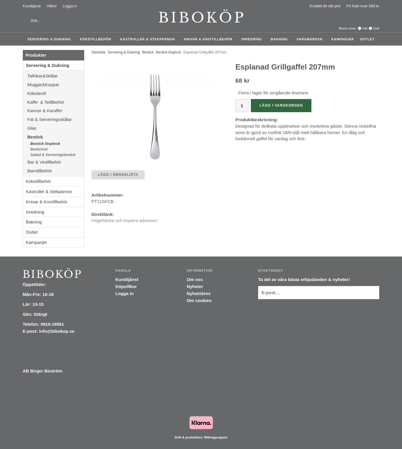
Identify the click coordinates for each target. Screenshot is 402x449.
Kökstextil (55, 93)
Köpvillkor (126, 286)
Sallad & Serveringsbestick (53, 154)
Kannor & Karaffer (55, 110)
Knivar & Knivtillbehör (210, 39)
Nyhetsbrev (199, 293)
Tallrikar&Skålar (55, 75)
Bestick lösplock (45, 143)
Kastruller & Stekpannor (149, 39)
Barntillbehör (39, 170)
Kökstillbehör (97, 39)
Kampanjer (342, 39)
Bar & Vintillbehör (55, 162)
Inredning (253, 39)
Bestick (55, 136)
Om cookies (199, 300)
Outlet (367, 39)
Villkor (51, 6)
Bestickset (39, 149)
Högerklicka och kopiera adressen (125, 220)
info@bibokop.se (56, 331)
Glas (55, 128)
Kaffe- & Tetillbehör (55, 102)
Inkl (365, 28)
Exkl (376, 28)
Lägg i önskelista (118, 175)
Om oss (195, 279)
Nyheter (195, 286)
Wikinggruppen (215, 437)
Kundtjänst (32, 6)
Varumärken (310, 39)
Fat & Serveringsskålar (55, 119)
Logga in (70, 6)
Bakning (281, 39)
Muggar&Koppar (55, 84)
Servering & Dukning (50, 39)
